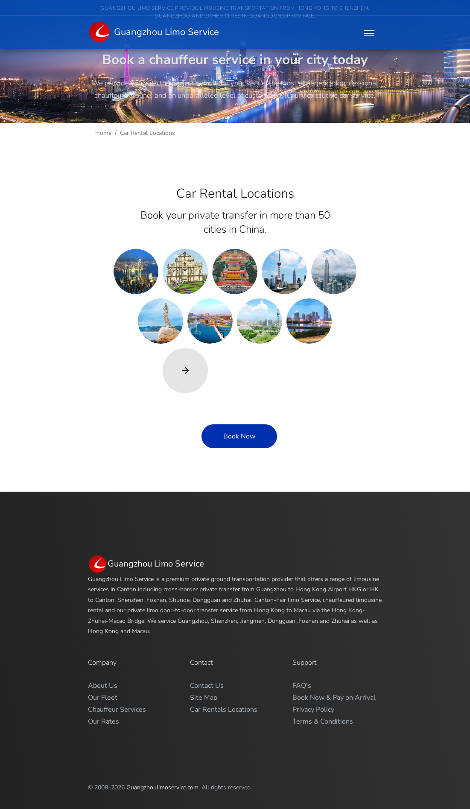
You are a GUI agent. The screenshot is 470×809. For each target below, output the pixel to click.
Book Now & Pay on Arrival (334, 697)
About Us (102, 685)
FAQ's (301, 685)
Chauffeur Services (117, 709)
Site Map (203, 697)
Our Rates (103, 721)
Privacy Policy (313, 709)
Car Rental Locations (147, 133)
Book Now (239, 436)
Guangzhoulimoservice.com (162, 787)
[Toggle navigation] (369, 33)
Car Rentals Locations (223, 709)
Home (103, 133)
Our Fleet (102, 697)
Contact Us (207, 685)
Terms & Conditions (322, 721)
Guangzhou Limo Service (153, 32)
